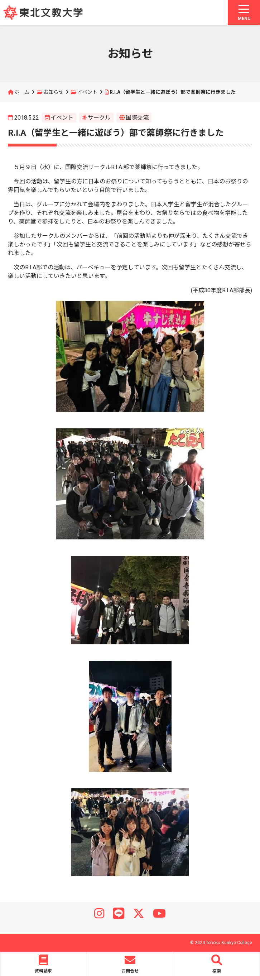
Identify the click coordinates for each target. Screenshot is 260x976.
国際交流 (137, 117)
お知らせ (53, 92)
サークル (99, 117)
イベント (87, 92)
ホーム (21, 92)
